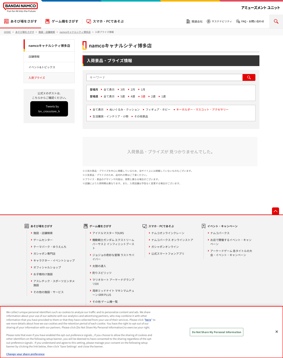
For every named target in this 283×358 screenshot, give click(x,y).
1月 (143, 89)
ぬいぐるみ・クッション (124, 109)
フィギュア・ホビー (158, 109)
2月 (133, 89)
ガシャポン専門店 (44, 253)
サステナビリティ (222, 21)
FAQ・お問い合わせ (252, 21)
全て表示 (109, 89)
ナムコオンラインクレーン (167, 233)
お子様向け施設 (43, 274)
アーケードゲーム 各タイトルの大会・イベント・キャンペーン (231, 253)
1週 (163, 96)
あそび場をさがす (23, 21)
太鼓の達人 (99, 266)
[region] (141, 332)
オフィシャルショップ (47, 267)
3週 (143, 96)
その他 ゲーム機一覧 (105, 301)
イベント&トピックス (41, 67)
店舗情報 (34, 56)
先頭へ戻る (275, 210)
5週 (122, 96)
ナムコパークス (220, 233)
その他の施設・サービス (48, 292)
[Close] (276, 331)
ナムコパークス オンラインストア (172, 240)
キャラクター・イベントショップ (54, 260)
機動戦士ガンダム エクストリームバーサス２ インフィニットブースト (113, 244)
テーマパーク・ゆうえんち (49, 247)
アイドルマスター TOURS (108, 233)
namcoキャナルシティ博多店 (49, 45)
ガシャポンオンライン (165, 247)
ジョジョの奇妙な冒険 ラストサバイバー (113, 257)
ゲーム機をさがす (65, 21)
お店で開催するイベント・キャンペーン (231, 242)
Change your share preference (25, 354)
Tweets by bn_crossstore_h (49, 108)
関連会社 (197, 21)
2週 (153, 96)
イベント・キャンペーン (222, 226)
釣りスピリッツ (102, 273)
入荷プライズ (36, 78)
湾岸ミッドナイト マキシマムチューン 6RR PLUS (113, 293)
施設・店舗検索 (43, 233)
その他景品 (141, 116)
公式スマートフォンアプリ (167, 253)
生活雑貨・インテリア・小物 (110, 116)
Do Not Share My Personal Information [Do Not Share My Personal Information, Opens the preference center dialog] (216, 332)
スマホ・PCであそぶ (108, 21)
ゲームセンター (43, 240)
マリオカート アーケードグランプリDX (113, 282)
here (148, 320)
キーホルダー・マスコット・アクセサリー (202, 109)
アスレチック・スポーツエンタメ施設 (54, 283)
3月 (122, 89)
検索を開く (276, 21)
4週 (133, 96)
